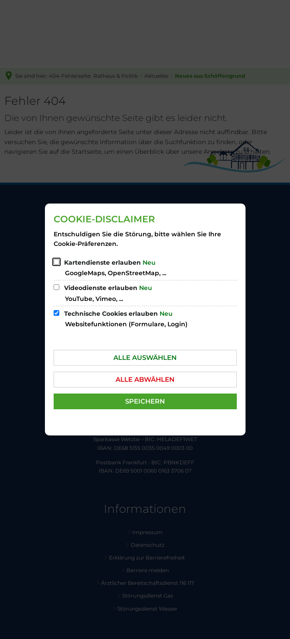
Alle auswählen (145, 357)
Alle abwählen (145, 379)
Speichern (145, 401)
